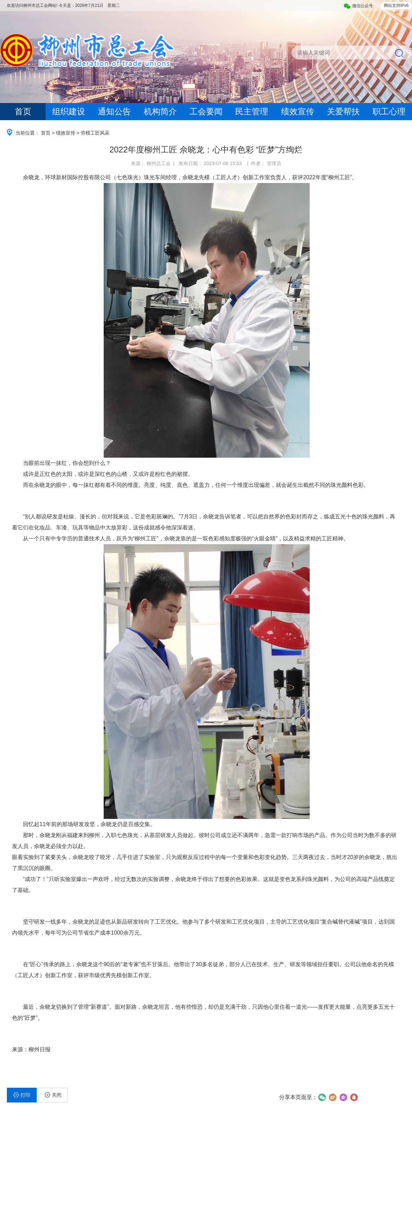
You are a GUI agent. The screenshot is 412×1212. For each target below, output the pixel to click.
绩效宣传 (297, 111)
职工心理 (389, 111)
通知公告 (114, 111)
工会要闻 (206, 111)
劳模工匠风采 (95, 133)
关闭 (53, 1095)
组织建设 (68, 111)
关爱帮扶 (343, 111)
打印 (21, 1095)
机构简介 (160, 111)
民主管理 (251, 111)
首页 (23, 111)
